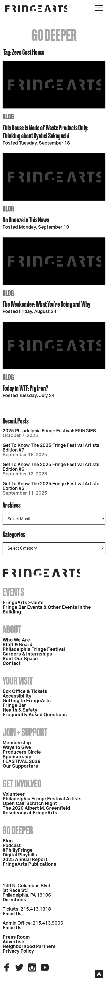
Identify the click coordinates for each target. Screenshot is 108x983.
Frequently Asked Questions (35, 715)
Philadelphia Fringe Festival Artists (42, 799)
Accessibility (17, 696)
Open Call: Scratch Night (30, 803)
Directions (14, 900)
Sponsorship (17, 757)
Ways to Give (17, 747)
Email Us (12, 914)
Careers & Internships (27, 654)
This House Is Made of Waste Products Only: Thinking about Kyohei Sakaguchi (45, 132)
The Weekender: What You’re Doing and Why (46, 304)
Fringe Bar (14, 705)
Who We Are (16, 640)
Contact (11, 663)
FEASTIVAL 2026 (21, 761)
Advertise (13, 942)
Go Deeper (18, 830)
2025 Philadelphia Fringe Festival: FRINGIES (49, 431)
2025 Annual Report (25, 859)
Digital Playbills (20, 855)
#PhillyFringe (18, 850)
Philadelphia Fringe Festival (34, 649)
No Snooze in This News (26, 220)
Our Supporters (20, 766)
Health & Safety (20, 710)
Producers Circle (22, 752)
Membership (17, 743)
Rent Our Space (20, 659)
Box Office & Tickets (25, 691)
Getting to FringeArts (27, 701)
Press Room (16, 937)
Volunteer (14, 794)
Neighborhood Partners (29, 946)
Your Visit (18, 681)
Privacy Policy (18, 951)
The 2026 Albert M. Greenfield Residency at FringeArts (36, 810)
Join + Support (25, 732)
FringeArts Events (23, 602)
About (12, 629)
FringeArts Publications (29, 864)
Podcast (12, 845)
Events (13, 592)
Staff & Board (17, 645)
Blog (8, 841)
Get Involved (22, 783)
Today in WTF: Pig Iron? (25, 388)
